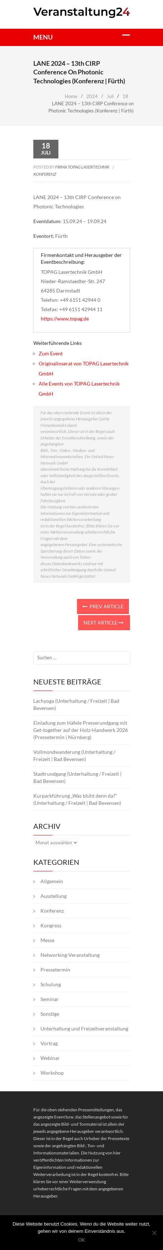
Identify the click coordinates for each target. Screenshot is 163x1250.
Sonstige (49, 1014)
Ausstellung (53, 896)
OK (81, 1240)
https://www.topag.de (65, 318)
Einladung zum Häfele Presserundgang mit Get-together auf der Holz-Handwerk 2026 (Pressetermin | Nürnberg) (80, 730)
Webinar (50, 1058)
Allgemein (51, 881)
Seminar (49, 999)
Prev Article (103, 606)
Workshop (52, 1073)
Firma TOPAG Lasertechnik (82, 167)
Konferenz (44, 174)
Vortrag (49, 1043)
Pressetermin (55, 970)
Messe (47, 940)
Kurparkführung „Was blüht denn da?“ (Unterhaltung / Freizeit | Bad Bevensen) (77, 799)
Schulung (50, 984)
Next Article (103, 622)
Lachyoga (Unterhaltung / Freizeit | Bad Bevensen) (76, 704)
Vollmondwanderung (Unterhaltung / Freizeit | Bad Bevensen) (74, 755)
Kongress (50, 925)
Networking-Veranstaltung (70, 955)
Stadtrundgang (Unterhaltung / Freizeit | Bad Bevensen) (77, 777)
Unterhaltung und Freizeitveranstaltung (84, 1028)
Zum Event (51, 353)
